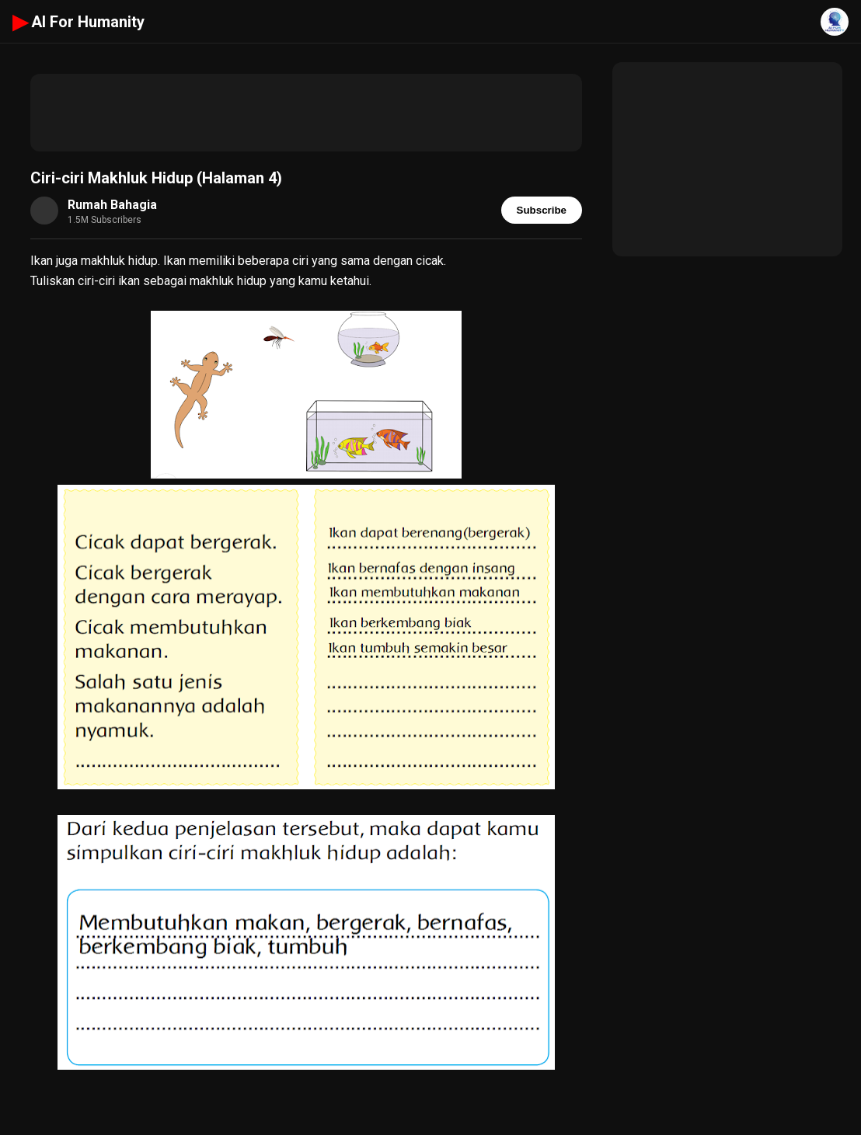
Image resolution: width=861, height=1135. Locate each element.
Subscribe (541, 210)
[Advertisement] (306, 112)
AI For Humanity (78, 21)
